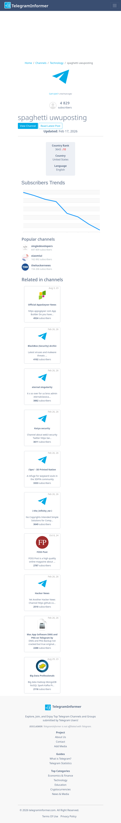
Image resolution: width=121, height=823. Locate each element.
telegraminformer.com (42, 810)
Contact (60, 741)
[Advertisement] (60, 35)
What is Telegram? (60, 758)
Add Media (60, 746)
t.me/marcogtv (65, 93)
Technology (57, 63)
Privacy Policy (68, 816)
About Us (60, 737)
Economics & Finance (60, 775)
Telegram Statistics (60, 763)
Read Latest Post (50, 126)
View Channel (28, 126)
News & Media (60, 794)
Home (28, 63)
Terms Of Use (50, 816)
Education (60, 785)
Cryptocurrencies (60, 789)
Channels (41, 63)
